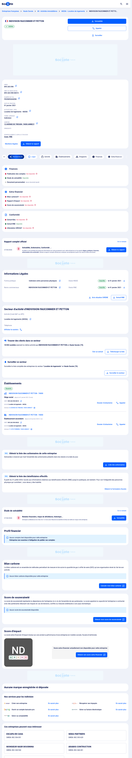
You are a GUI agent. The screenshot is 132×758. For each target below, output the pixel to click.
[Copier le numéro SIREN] (16, 86)
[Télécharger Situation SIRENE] (124, 281)
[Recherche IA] (16, 157)
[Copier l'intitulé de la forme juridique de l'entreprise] (60, 281)
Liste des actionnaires (115, 465)
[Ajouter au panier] (116, 249)
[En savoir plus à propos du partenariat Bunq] (53, 709)
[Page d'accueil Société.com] (7, 4)
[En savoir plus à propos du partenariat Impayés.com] (121, 703)
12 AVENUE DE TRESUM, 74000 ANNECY (19, 124)
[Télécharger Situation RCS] (124, 287)
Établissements (63, 157)
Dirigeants (81, 157)
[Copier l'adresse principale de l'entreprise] (37, 123)
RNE (10, 137)
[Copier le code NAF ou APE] (30, 111)
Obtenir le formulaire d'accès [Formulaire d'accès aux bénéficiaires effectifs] (115, 489)
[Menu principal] (127, 4)
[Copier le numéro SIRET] (21, 92)
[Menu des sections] (4, 157)
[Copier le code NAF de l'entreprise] (30, 319)
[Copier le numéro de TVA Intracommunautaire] (19, 98)
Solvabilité (97, 21)
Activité (45, 157)
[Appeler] (97, 28)
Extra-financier (115, 157)
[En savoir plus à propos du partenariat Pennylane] (121, 709)
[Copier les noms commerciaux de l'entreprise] (60, 287)
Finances (97, 157)
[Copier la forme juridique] (17, 117)
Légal (31, 157)
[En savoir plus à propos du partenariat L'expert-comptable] (53, 716)
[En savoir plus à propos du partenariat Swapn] (53, 703)
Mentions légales (11, 144)
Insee (6, 137)
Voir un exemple (121, 241)
